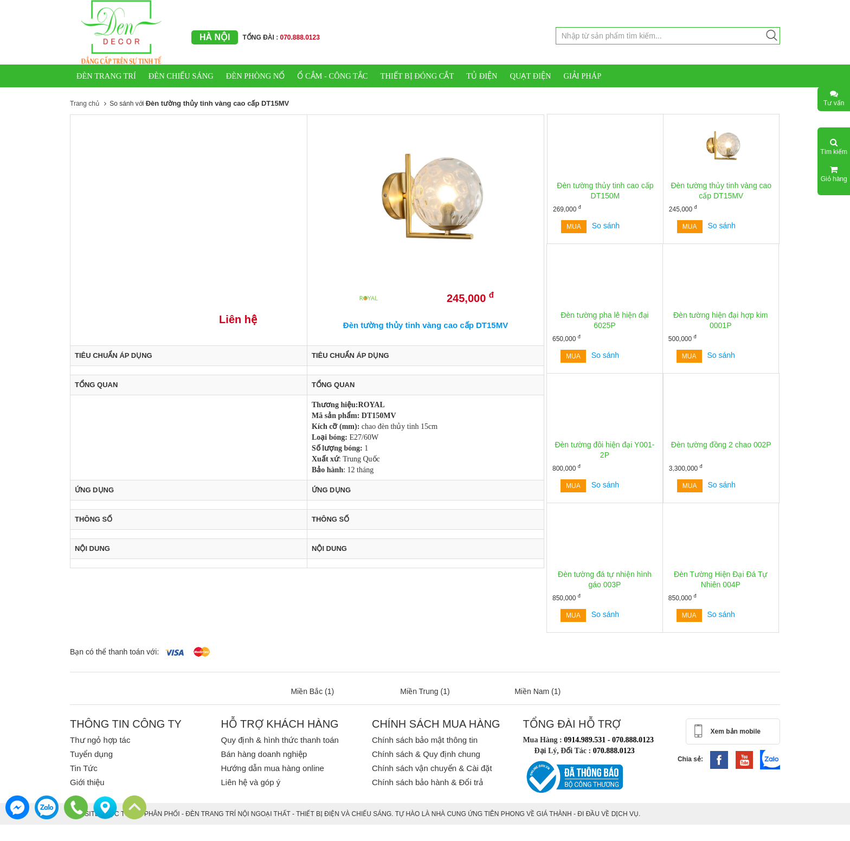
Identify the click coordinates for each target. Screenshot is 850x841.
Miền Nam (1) (537, 691)
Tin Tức (84, 768)
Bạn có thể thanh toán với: (114, 651)
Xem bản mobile (736, 731)
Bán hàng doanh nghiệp (264, 754)
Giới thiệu (87, 782)
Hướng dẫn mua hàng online (272, 768)
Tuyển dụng (91, 754)
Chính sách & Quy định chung (426, 754)
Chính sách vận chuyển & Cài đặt (432, 768)
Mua (573, 226)
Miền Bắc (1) (312, 691)
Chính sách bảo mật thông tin (425, 739)
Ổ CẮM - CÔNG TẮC (332, 76)
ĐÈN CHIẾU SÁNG (181, 76)
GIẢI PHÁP (582, 76)
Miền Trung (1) (424, 691)
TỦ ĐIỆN (481, 76)
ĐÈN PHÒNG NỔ (255, 76)
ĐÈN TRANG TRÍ (106, 76)
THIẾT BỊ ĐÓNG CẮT (417, 76)
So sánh (606, 225)
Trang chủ (84, 103)
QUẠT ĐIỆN (530, 76)
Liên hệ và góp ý (250, 782)
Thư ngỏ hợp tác (100, 739)
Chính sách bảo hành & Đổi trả (427, 782)
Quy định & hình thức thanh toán (279, 739)
